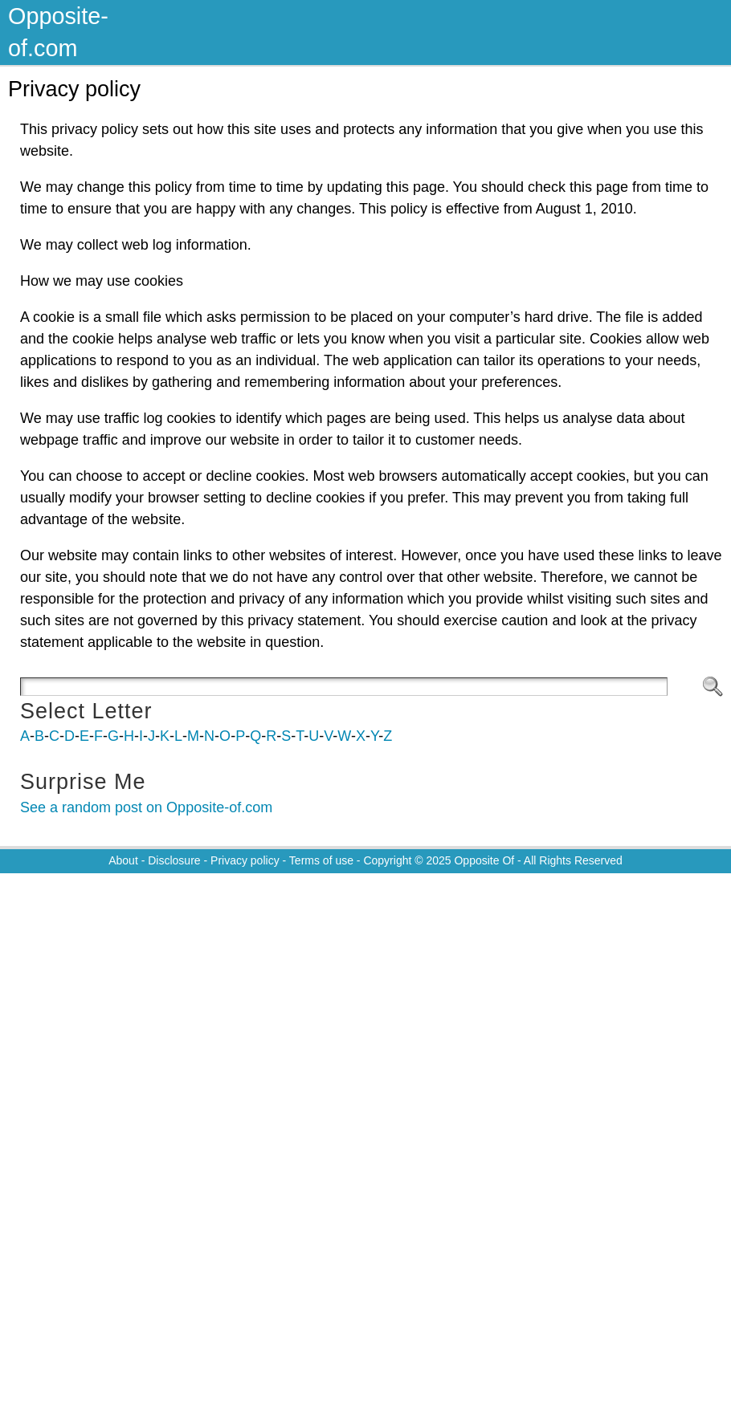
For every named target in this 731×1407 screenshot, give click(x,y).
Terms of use (321, 860)
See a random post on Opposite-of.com (146, 807)
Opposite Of (484, 860)
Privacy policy (245, 860)
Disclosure (174, 860)
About (123, 860)
